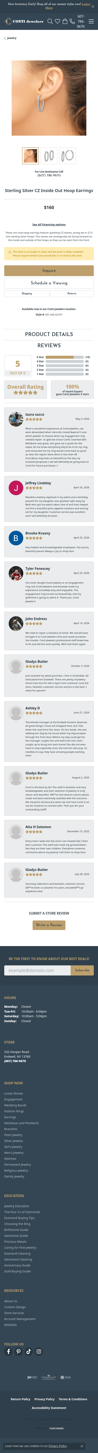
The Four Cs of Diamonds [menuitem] (22, 1212)
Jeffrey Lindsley (38, 483)
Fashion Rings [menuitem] (14, 1111)
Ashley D (32, 708)
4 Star (40, 361)
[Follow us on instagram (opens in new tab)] (38, 1351)
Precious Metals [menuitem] (15, 1242)
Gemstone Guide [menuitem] (16, 1236)
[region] (49, 98)
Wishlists (10, 1325)
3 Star (40, 365)
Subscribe (82, 970)
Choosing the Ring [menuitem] (17, 1224)
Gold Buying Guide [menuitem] (17, 1271)
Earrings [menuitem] (10, 1117)
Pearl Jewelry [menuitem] (13, 1135)
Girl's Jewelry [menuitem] (13, 1147)
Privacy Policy (44, 1399)
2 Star (40, 370)
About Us (10, 1301)
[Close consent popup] (82, 1446)
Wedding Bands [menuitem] (15, 1105)
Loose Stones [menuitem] (13, 1093)
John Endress (36, 618)
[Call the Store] (15, 1061)
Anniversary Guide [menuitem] (17, 1265)
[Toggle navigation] (91, 21)
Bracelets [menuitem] (10, 1129)
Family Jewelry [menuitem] (14, 1176)
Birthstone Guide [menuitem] (16, 1230)
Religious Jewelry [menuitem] (16, 1170)
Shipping (27, 293)
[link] (77, 21)
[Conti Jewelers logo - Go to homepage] (23, 21)
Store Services (14, 1313)
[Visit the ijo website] (32, 1377)
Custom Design (15, 1307)
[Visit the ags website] (49, 1377)
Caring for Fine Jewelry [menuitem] (20, 1247)
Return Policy (20, 1399)
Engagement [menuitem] (13, 1099)
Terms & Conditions (73, 1399)
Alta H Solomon (38, 827)
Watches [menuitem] (10, 1159)
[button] (50, 21)
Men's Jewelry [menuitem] (14, 1153)
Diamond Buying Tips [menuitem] (19, 1218)
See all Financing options (49, 224)
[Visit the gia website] (66, 1377)
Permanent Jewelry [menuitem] (17, 1164)
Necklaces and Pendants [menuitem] (21, 1123)
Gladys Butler (36, 661)
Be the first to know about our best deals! (49, 959)
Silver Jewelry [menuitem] (13, 1141)
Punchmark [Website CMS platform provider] (57, 1428)
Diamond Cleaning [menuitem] (17, 1253)
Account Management (20, 1319)
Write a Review (49, 925)
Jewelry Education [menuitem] (16, 1206)
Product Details (49, 334)
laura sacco (34, 414)
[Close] (92, 6)
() (87, 357)
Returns (72, 293)
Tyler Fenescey (37, 568)
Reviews (49, 346)
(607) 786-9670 (49, 175)
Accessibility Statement (49, 1408)
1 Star (40, 374)
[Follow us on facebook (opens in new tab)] (8, 1351)
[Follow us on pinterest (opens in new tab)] (18, 1351)
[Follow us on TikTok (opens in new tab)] (28, 1351)
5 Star (40, 357)
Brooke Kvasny (37, 533)
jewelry (11, 38)
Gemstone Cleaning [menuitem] (18, 1259)
